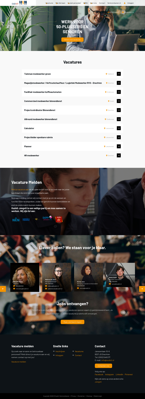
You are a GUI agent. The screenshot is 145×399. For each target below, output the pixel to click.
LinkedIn (119, 374)
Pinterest (129, 374)
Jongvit (98, 382)
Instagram (109, 374)
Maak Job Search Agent (72, 322)
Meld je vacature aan (20, 189)
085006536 (19, 286)
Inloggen (59, 355)
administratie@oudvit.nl (55, 289)
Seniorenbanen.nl (114, 5)
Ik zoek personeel (74, 5)
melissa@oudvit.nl (53, 286)
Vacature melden (18, 361)
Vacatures (49, 5)
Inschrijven (60, 351)
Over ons (93, 5)
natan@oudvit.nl (117, 284)
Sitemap (89, 396)
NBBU (85, 5)
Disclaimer (81, 396)
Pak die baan (60, 5)
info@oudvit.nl (129, 12)
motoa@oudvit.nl (85, 288)
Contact (102, 5)
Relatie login (98, 396)
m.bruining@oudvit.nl (22, 289)
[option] (25, 277)
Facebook (99, 374)
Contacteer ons (103, 366)
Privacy (73, 396)
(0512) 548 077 (114, 12)
